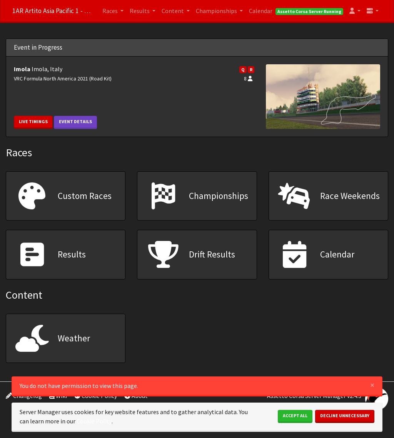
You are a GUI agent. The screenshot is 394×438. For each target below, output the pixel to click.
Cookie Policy (94, 421)
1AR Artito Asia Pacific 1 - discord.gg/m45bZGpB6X (52, 11)
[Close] (372, 385)
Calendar (260, 11)
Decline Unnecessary (344, 415)
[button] (355, 10)
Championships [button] (217, 11)
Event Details (75, 121)
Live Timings (33, 121)
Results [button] (140, 11)
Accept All (295, 415)
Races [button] (110, 11)
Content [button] (173, 11)
